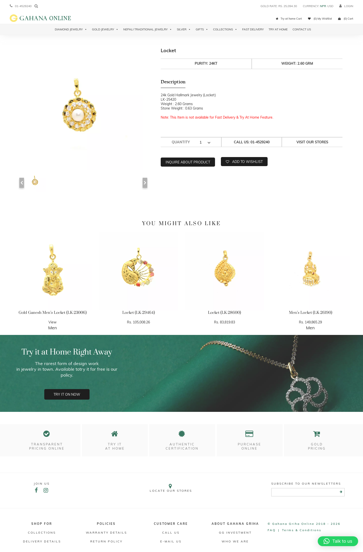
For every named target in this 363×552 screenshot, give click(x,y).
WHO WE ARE (235, 542)
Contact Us (302, 29)
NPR (323, 6)
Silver (184, 29)
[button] (338, 541)
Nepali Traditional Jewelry (147, 29)
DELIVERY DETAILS (42, 542)
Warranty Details (106, 533)
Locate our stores (171, 488)
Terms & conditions (301, 530)
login (346, 6)
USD (330, 6)
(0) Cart (345, 18)
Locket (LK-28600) (224, 312)
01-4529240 (21, 6)
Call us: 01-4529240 (252, 142)
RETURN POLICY (106, 542)
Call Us (171, 533)
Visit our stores (312, 142)
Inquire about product (188, 162)
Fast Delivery (253, 29)
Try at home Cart (289, 18)
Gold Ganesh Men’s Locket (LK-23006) (53, 312)
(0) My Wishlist (320, 18)
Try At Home (278, 29)
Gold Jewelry (105, 29)
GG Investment (235, 533)
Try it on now (67, 394)
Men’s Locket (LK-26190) (310, 312)
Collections (225, 29)
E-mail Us (171, 542)
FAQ (272, 530)
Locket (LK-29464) (138, 312)
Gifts (202, 29)
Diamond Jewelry (71, 29)
